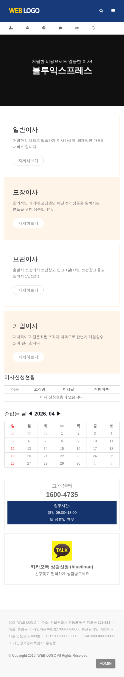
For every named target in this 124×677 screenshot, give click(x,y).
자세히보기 (28, 160)
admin (106, 663)
